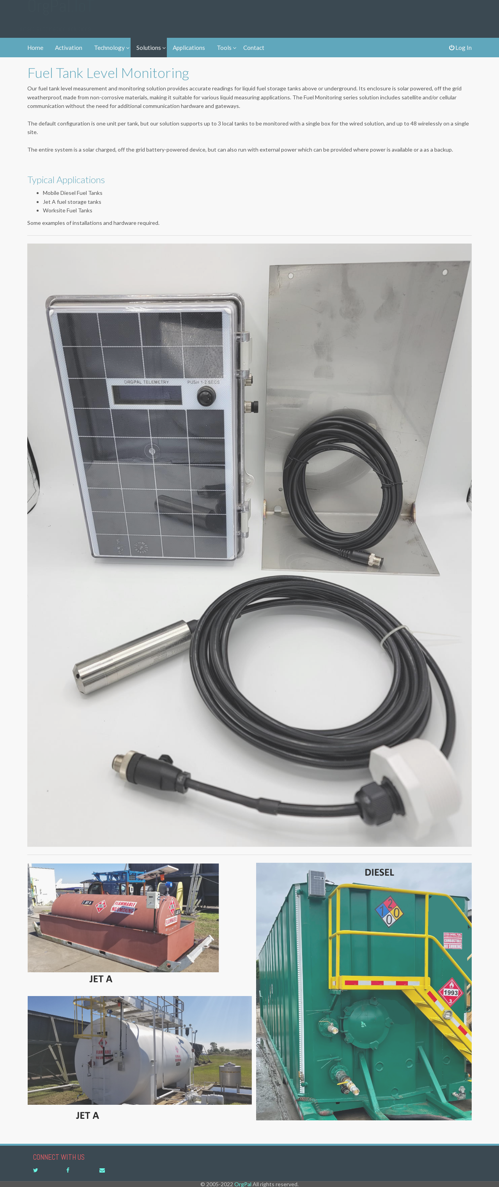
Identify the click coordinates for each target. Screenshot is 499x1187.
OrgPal (60, 13)
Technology (109, 47)
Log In (460, 47)
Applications (189, 47)
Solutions (148, 47)
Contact (253, 47)
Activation (68, 47)
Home (35, 47)
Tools (224, 47)
